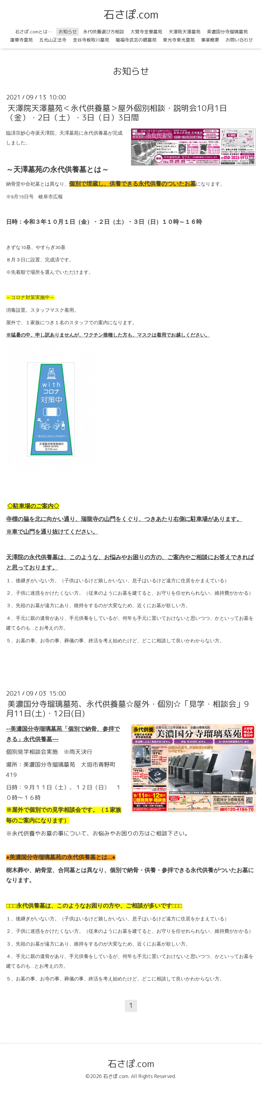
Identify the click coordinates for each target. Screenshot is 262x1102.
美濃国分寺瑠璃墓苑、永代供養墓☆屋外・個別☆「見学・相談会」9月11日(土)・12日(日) (127, 708)
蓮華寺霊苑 (21, 40)
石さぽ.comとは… (33, 32)
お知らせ (68, 32)
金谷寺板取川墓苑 (91, 40)
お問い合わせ (239, 40)
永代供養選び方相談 (103, 32)
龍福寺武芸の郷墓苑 (136, 40)
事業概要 (210, 40)
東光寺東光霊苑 (179, 40)
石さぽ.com (131, 14)
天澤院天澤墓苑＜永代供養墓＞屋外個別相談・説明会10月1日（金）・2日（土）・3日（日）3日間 (116, 112)
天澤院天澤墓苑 (184, 32)
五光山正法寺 (52, 40)
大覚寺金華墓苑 (146, 32)
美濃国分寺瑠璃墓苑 (227, 32)
